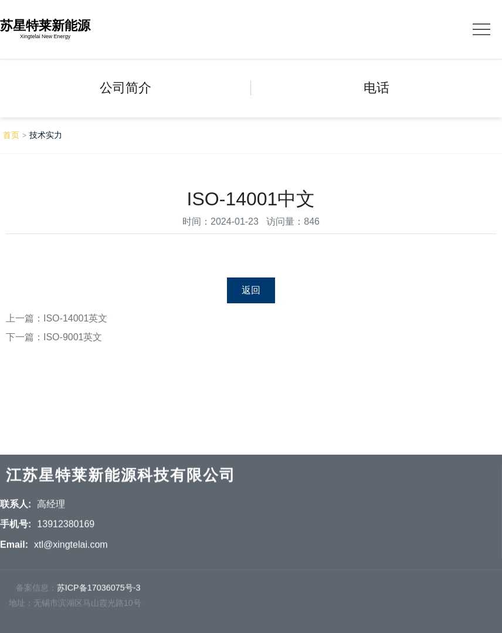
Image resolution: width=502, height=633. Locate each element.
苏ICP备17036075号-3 (99, 590)
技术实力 (45, 135)
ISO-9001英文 (72, 337)
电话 (376, 87)
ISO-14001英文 (75, 318)
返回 (251, 290)
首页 (11, 135)
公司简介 (125, 87)
